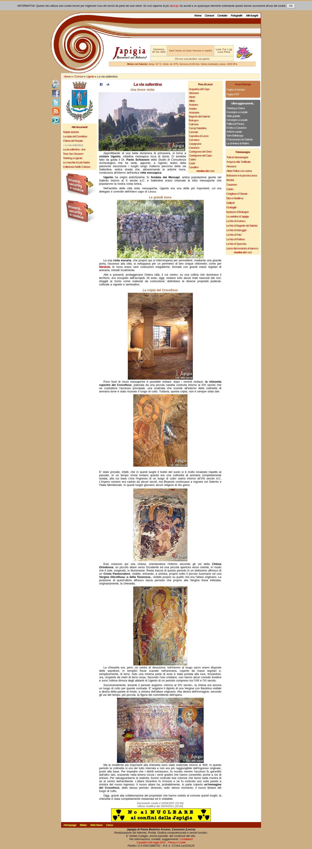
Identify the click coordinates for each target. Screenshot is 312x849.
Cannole (193, 132)
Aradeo (193, 108)
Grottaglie (231, 207)
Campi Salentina (197, 128)
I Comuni (78, 76)
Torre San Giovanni (73, 153)
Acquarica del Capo (199, 89)
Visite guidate (233, 116)
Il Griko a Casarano (236, 127)
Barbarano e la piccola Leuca (241, 175)
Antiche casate (234, 131)
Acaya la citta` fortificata (238, 161)
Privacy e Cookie (177, 842)
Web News (96, 825)
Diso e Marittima (234, 198)
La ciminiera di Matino (237, 143)
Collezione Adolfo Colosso (76, 166)
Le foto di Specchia (236, 243)
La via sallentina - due (74, 149)
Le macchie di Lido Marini (76, 162)
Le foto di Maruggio (236, 230)
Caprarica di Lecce (198, 136)
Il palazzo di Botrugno (237, 212)
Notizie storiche (71, 132)
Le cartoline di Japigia (237, 216)
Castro (192, 159)
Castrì (192, 163)
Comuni (209, 15)
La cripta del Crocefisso (75, 136)
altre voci (205, 171)
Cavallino (193, 167)
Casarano (194, 147)
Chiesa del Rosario (73, 140)
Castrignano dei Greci (200, 151)
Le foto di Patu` (234, 234)
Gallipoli (230, 202)
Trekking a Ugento (72, 158)
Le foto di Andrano (235, 221)
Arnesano (194, 112)
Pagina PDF (232, 94)
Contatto (222, 15)
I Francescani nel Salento (239, 139)
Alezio (192, 97)
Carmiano (194, 140)
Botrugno (194, 120)
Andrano (193, 104)
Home (197, 15)
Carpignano (195, 143)
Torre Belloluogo (234, 135)
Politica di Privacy (235, 123)
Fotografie (236, 15)
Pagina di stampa (235, 89)
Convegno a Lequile (237, 112)
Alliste (192, 100)
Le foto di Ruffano (235, 239)
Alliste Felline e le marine (239, 171)
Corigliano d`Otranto (236, 193)
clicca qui (174, 5)
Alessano (194, 93)
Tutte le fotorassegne (237, 157)
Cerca (109, 825)
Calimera (193, 124)
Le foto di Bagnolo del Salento (241, 225)
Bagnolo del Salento (199, 116)
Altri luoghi (252, 15)
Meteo (83, 825)
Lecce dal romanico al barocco (242, 248)
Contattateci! (186, 839)
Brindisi (230, 180)
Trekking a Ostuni (235, 108)
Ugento (90, 76)
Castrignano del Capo (200, 155)
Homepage (70, 825)
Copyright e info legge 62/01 (151, 842)
